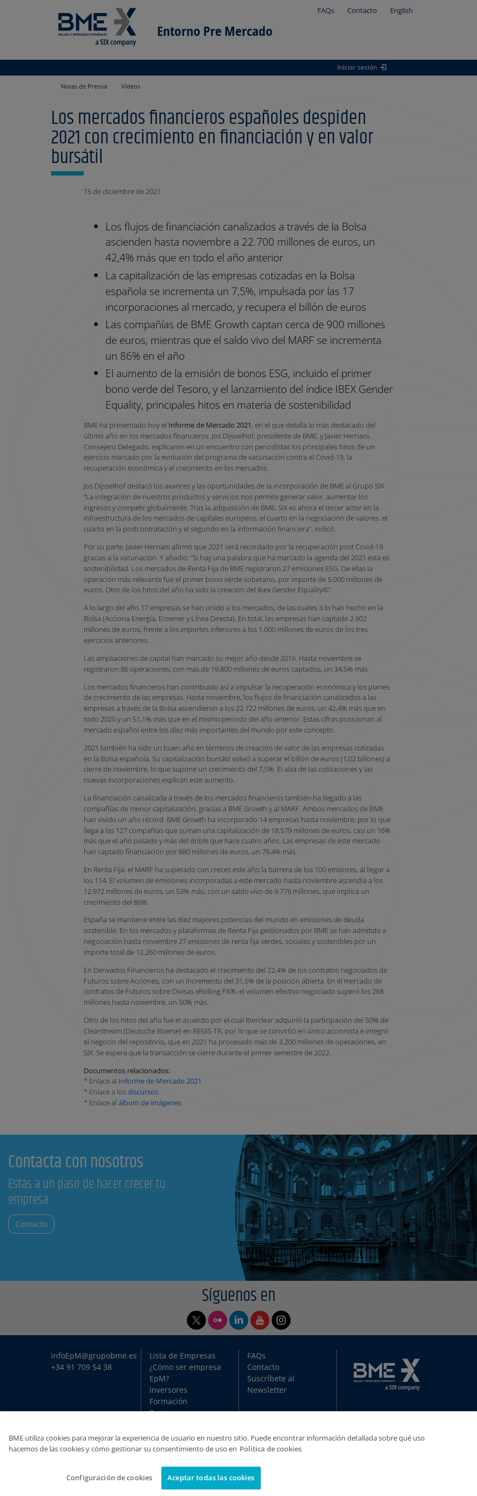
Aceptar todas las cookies (210, 1477)
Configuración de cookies (109, 1477)
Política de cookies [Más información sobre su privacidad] (271, 1449)
